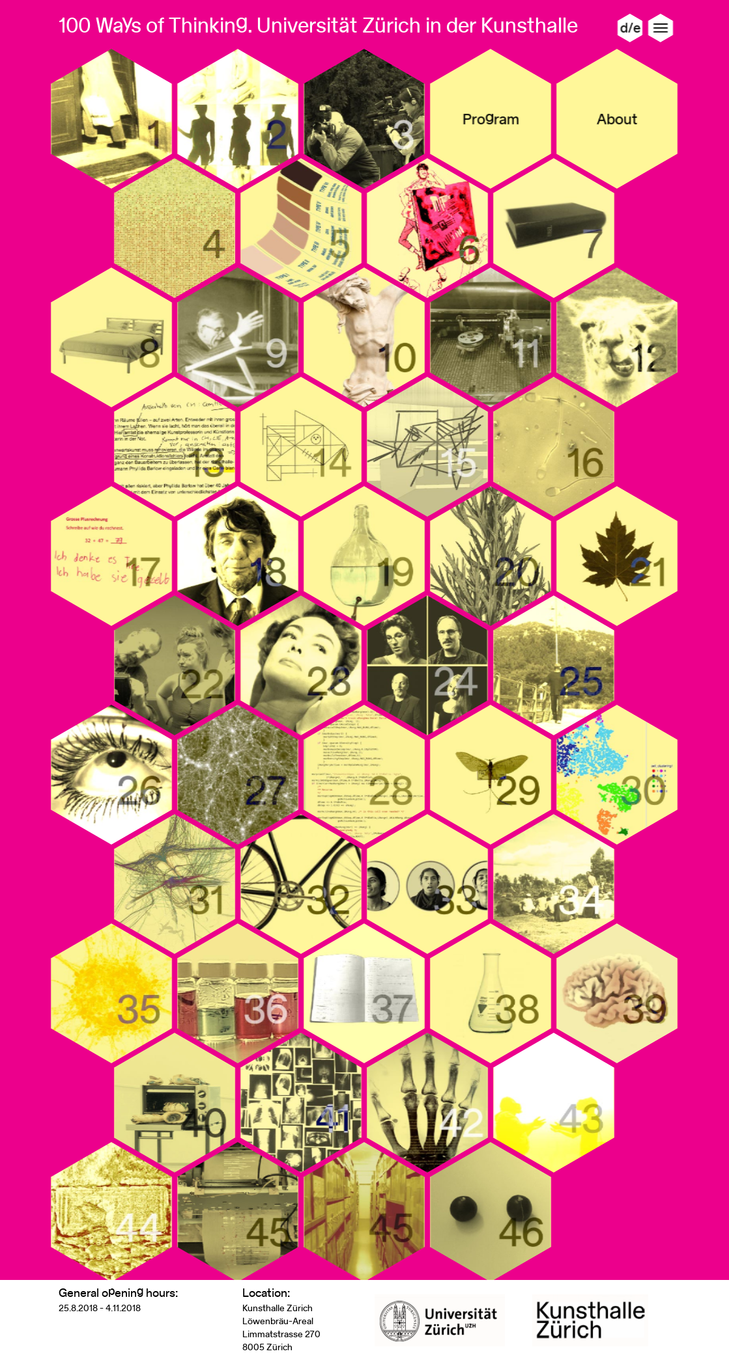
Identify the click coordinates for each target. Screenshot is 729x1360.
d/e (630, 28)
